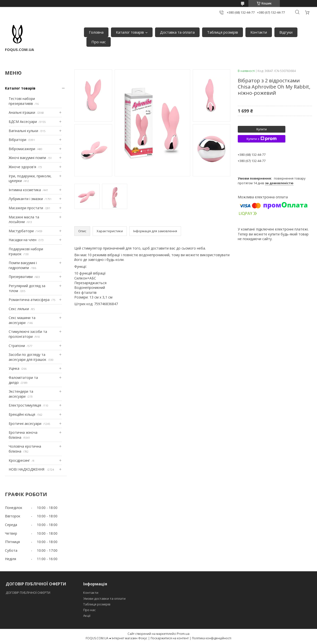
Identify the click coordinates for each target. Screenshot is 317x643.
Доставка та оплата (177, 32)
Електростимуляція (25, 405)
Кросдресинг (19, 460)
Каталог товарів (130, 32)
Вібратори (17, 139)
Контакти (258, 32)
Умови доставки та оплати (104, 598)
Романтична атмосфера (29, 299)
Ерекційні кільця (22, 414)
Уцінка (14, 368)
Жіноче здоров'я (22, 166)
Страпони (17, 345)
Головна (96, 32)
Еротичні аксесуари (25, 423)
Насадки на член (22, 239)
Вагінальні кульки (23, 130)
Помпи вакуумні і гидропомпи (23, 265)
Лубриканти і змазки (26, 198)
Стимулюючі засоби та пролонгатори (28, 334)
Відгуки (285, 32)
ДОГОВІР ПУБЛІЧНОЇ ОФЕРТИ (28, 592)
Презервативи (21, 276)
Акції (86, 615)
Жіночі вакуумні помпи (27, 157)
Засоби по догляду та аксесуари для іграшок (27, 357)
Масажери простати (26, 208)
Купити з (261, 139)
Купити (261, 129)
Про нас (98, 41)
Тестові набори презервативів (22, 101)
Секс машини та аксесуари (22, 320)
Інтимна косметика (25, 189)
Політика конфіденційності (211, 638)
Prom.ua (183, 633)
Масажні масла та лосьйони (24, 219)
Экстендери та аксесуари (21, 394)
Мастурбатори (21, 231)
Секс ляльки (19, 308)
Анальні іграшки (22, 112)
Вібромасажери (22, 148)
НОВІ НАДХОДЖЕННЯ (27, 469)
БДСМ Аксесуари (23, 121)
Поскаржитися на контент (170, 638)
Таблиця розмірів (222, 32)
